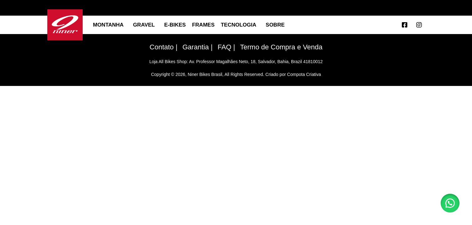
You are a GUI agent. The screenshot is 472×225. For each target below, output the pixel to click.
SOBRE (277, 25)
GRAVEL (145, 25)
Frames (203, 25)
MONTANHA (110, 25)
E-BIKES (175, 25)
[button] (450, 203)
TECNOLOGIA (240, 25)
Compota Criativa (304, 74)
